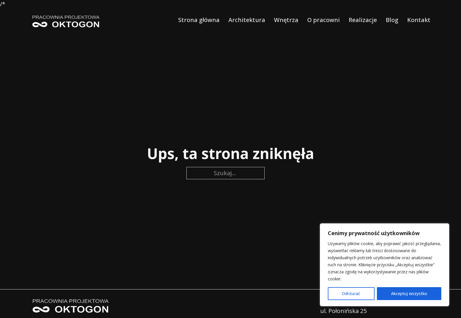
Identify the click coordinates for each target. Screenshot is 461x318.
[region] (384, 264)
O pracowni (323, 20)
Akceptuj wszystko (409, 293)
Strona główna (199, 20)
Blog (392, 20)
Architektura (246, 20)
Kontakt (418, 20)
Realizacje (363, 20)
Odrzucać (351, 293)
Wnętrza (286, 20)
